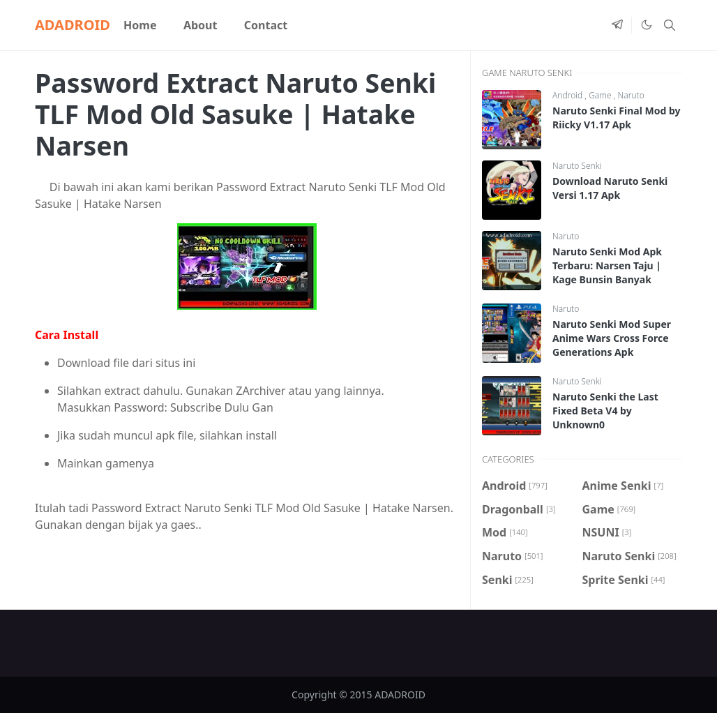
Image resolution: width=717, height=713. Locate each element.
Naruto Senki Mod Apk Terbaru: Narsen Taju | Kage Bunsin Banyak (607, 265)
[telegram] (617, 25)
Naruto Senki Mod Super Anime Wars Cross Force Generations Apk (611, 338)
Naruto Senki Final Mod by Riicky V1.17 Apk (616, 117)
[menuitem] (140, 25)
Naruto (631, 95)
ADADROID (72, 24)
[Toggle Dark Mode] (646, 25)
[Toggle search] (669, 25)
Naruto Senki (576, 166)
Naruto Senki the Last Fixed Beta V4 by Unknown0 (605, 410)
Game (601, 95)
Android (568, 95)
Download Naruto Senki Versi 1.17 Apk (609, 188)
